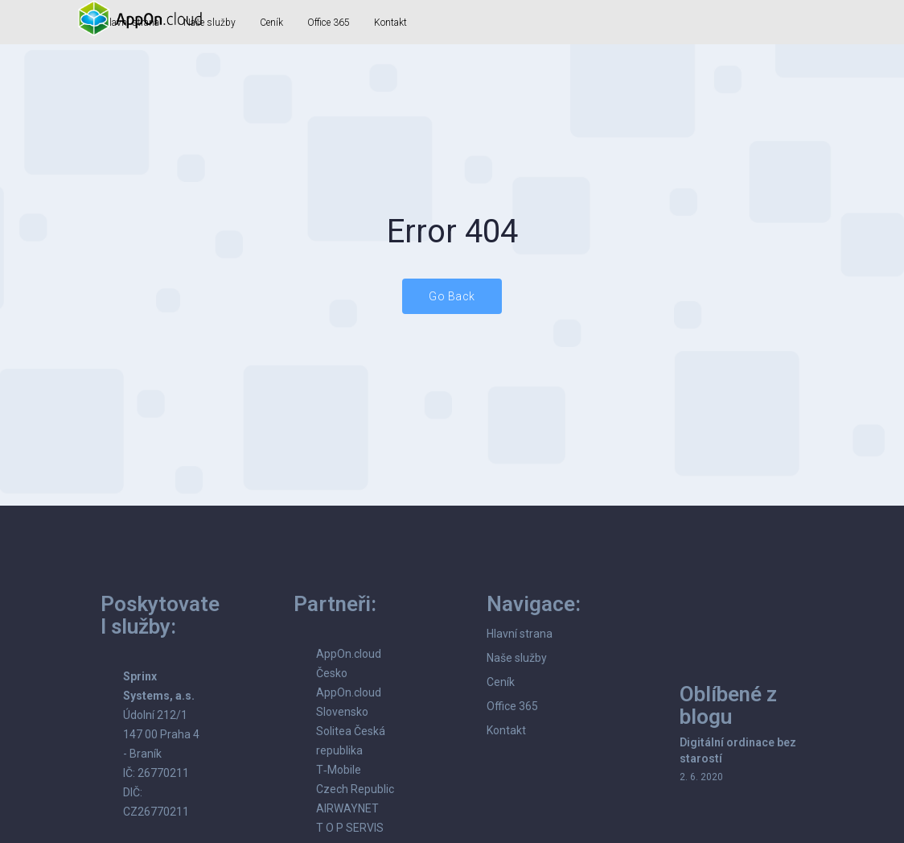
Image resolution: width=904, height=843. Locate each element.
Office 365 (328, 22)
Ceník (271, 22)
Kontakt (390, 22)
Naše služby (517, 657)
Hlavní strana (520, 633)
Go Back (452, 296)
